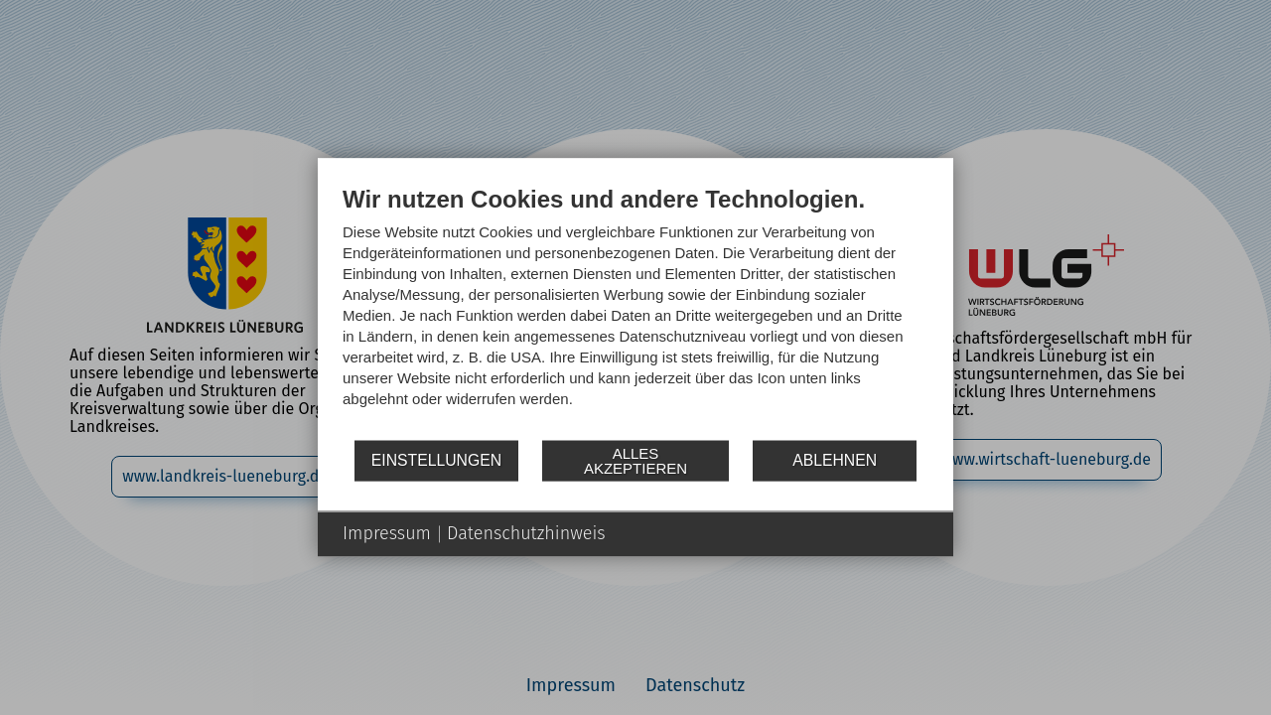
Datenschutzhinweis (526, 533)
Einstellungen (436, 460)
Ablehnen (834, 460)
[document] (635, 311)
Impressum (387, 533)
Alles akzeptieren (635, 461)
